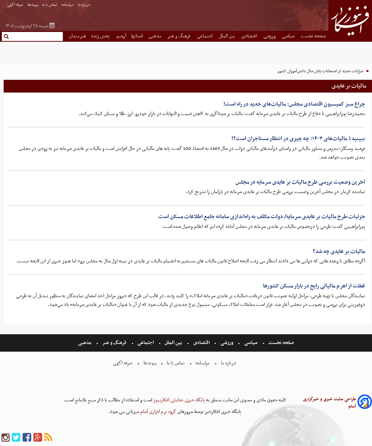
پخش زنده (101, 36)
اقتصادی (249, 36)
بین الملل (227, 36)
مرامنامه (67, 4)
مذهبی (155, 36)
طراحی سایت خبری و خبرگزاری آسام (329, 403)
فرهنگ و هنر (179, 36)
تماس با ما (50, 4)
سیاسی (288, 36)
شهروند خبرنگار (290, 47)
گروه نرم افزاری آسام (157, 412)
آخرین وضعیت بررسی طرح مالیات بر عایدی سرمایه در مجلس (300, 182)
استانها (137, 36)
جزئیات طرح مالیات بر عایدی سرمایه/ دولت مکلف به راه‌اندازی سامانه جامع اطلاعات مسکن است (261, 216)
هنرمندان (77, 36)
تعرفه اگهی (15, 4)
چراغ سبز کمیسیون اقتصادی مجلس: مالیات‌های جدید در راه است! (294, 104)
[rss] (48, 437)
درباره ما (84, 4)
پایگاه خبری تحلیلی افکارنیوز (178, 400)
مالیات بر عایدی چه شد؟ (339, 251)
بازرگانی (318, 47)
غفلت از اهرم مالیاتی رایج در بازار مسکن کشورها (314, 286)
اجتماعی (205, 36)
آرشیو (121, 36)
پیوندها (33, 4)
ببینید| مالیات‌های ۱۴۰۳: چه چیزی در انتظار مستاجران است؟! (298, 138)
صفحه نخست (313, 36)
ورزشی (270, 36)
